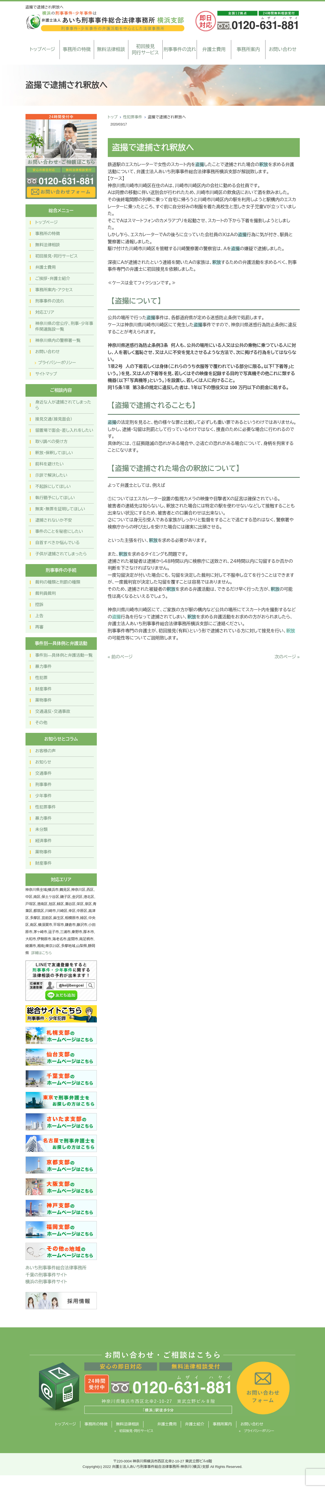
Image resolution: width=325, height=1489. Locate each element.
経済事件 (43, 840)
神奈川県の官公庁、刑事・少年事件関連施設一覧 (64, 326)
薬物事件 (43, 700)
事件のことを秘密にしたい (59, 531)
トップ (113, 117)
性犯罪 (41, 677)
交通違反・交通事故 (52, 711)
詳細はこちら (41, 953)
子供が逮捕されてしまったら (61, 553)
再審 (39, 627)
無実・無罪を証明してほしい (60, 509)
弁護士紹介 (194, 1424)
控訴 (39, 604)
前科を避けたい (49, 464)
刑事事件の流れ (179, 49)
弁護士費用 (214, 49)
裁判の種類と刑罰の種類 (57, 582)
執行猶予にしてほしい (55, 497)
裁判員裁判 (45, 593)
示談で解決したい (51, 475)
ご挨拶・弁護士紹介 (52, 278)
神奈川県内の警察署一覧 (58, 340)
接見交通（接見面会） (53, 419)
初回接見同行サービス (145, 50)
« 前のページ (120, 657)
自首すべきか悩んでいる (57, 542)
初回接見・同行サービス (56, 256)
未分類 (41, 829)
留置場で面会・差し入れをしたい (64, 430)
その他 (41, 722)
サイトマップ (46, 373)
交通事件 (43, 773)
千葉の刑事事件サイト (46, 1275)
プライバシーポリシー (57, 362)
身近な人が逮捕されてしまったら (63, 405)
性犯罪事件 (132, 117)
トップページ (42, 49)
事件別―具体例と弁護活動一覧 (64, 655)
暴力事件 (43, 666)
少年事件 (43, 795)
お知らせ (43, 762)
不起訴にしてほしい (53, 486)
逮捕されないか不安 (53, 520)
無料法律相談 (111, 49)
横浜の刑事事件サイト (46, 1281)
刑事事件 (43, 784)
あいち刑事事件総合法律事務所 (56, 1267)
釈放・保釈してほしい (54, 452)
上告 (39, 615)
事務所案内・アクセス (54, 289)
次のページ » (287, 657)
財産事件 (43, 689)
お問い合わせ (282, 49)
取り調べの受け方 (51, 441)
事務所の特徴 (77, 49)
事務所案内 (248, 49)
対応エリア (44, 312)
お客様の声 (45, 750)
